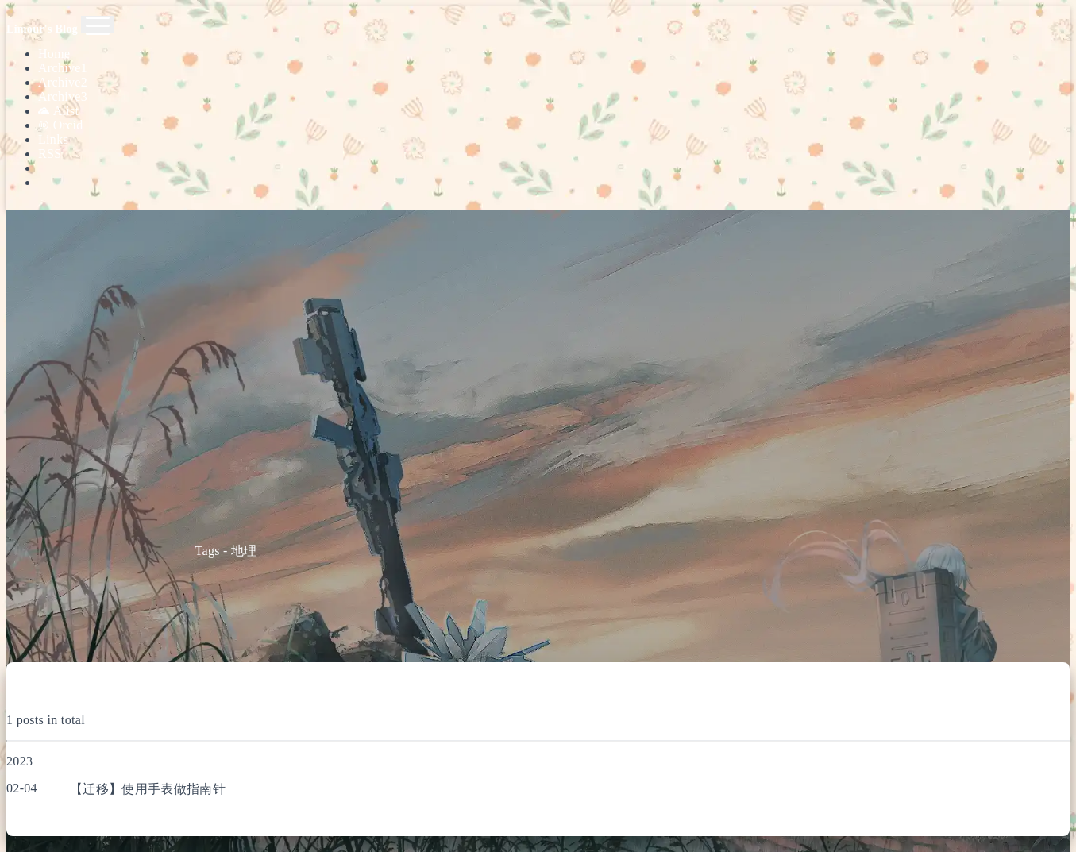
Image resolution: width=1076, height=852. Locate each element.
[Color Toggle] (554, 167)
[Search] (554, 154)
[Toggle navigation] (97, 24)
